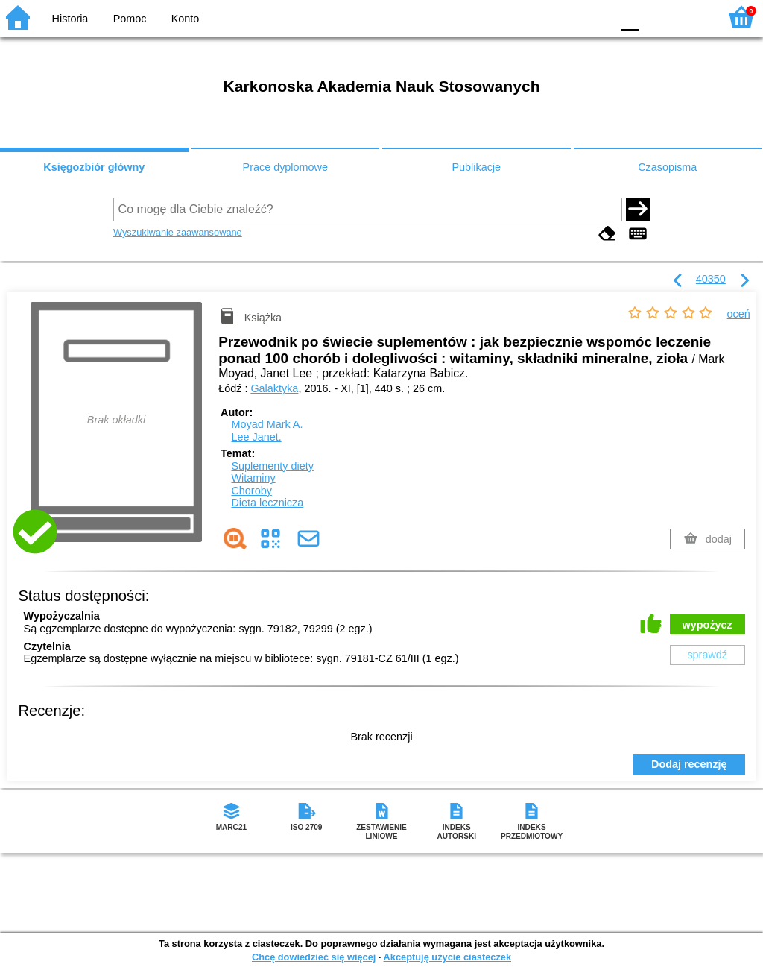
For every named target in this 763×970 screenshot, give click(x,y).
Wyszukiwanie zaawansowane (177, 232)
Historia (70, 19)
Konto (185, 19)
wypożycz (707, 625)
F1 (656, 16)
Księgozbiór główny (94, 167)
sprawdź (707, 655)
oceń (738, 314)
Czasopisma (667, 167)
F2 (690, 16)
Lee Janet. (256, 437)
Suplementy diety (272, 466)
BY (596, 16)
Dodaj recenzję (689, 764)
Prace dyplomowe (285, 167)
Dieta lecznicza (267, 502)
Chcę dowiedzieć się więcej (314, 957)
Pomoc (130, 19)
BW (535, 16)
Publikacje (476, 167)
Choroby (251, 491)
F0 (630, 16)
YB (565, 16)
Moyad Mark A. (267, 424)
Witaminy (253, 478)
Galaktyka (274, 388)
